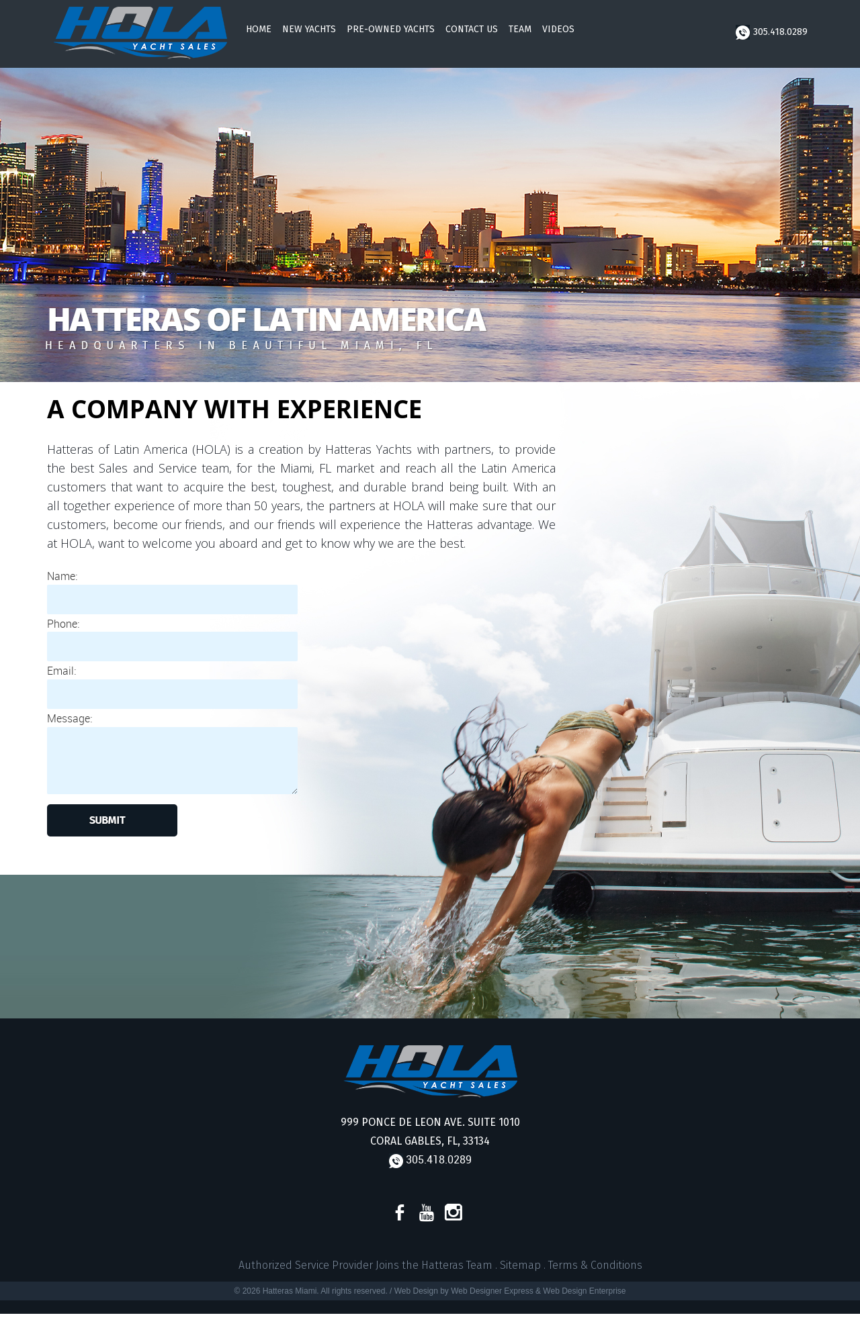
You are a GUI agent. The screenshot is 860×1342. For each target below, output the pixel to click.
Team (520, 29)
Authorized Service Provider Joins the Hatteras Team (365, 1265)
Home (258, 29)
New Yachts (309, 29)
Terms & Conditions (595, 1265)
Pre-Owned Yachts (391, 29)
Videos (558, 29)
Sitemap (520, 1265)
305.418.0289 (772, 32)
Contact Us (471, 29)
